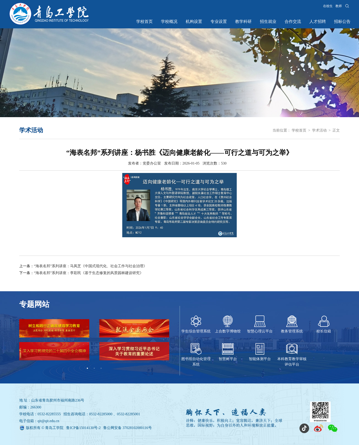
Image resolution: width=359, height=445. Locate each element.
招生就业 (268, 21)
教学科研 (243, 21)
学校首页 (144, 21)
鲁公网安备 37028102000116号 (127, 428)
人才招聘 (317, 21)
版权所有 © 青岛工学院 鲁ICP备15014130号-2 (63, 428)
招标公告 (342, 21)
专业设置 (218, 21)
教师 (338, 6)
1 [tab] (87, 368)
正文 (336, 130)
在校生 (328, 6)
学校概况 (169, 21)
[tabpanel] (94, 342)
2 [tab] (94, 368)
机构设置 (194, 21)
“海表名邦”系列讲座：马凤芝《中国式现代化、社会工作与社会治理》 (90, 266)
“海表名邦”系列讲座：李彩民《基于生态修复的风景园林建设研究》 (88, 273)
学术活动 (319, 130)
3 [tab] (101, 368)
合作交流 (293, 21)
